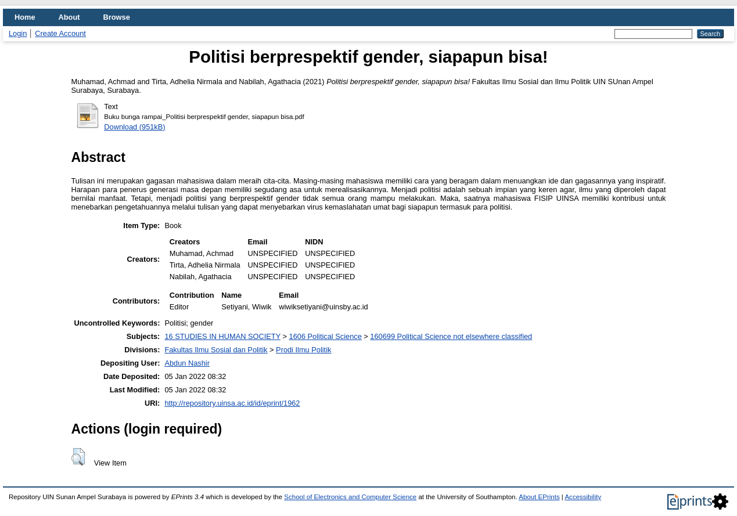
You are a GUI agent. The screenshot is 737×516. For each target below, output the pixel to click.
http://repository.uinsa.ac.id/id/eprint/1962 (232, 403)
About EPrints (539, 496)
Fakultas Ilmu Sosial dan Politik (215, 349)
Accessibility (583, 496)
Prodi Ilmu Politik (303, 349)
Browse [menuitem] (116, 17)
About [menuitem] (69, 17)
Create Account (60, 33)
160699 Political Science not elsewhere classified (451, 336)
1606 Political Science (325, 336)
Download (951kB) (134, 126)
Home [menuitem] (25, 17)
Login (18, 33)
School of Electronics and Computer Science (350, 496)
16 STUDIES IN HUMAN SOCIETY (222, 336)
